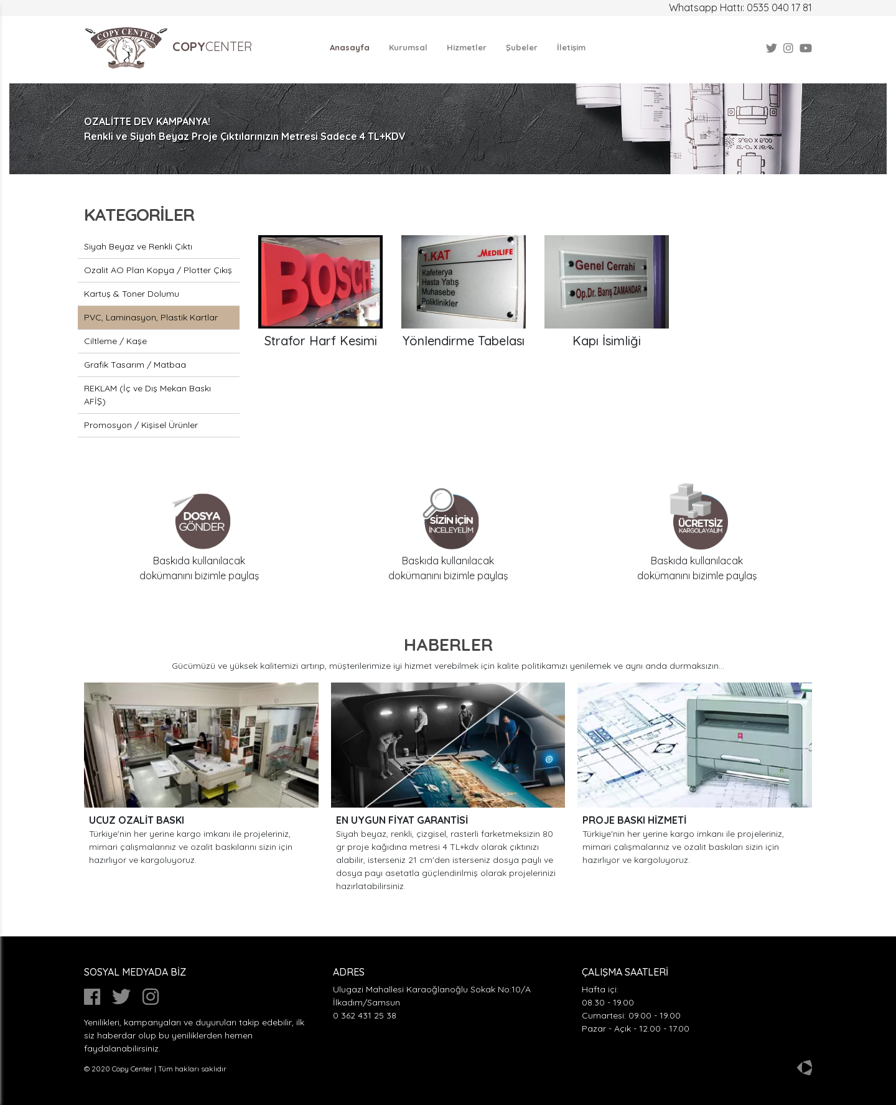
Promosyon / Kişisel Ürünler (141, 425)
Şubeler (522, 47)
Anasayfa (350, 47)
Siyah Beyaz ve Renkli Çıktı (138, 246)
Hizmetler (467, 47)
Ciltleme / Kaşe (115, 341)
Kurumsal (408, 47)
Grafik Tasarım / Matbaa (135, 364)
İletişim (571, 47)
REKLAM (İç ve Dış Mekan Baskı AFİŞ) (147, 395)
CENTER (168, 48)
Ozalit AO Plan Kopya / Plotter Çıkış (158, 270)
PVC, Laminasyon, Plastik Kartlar (151, 317)
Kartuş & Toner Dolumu (131, 293)
